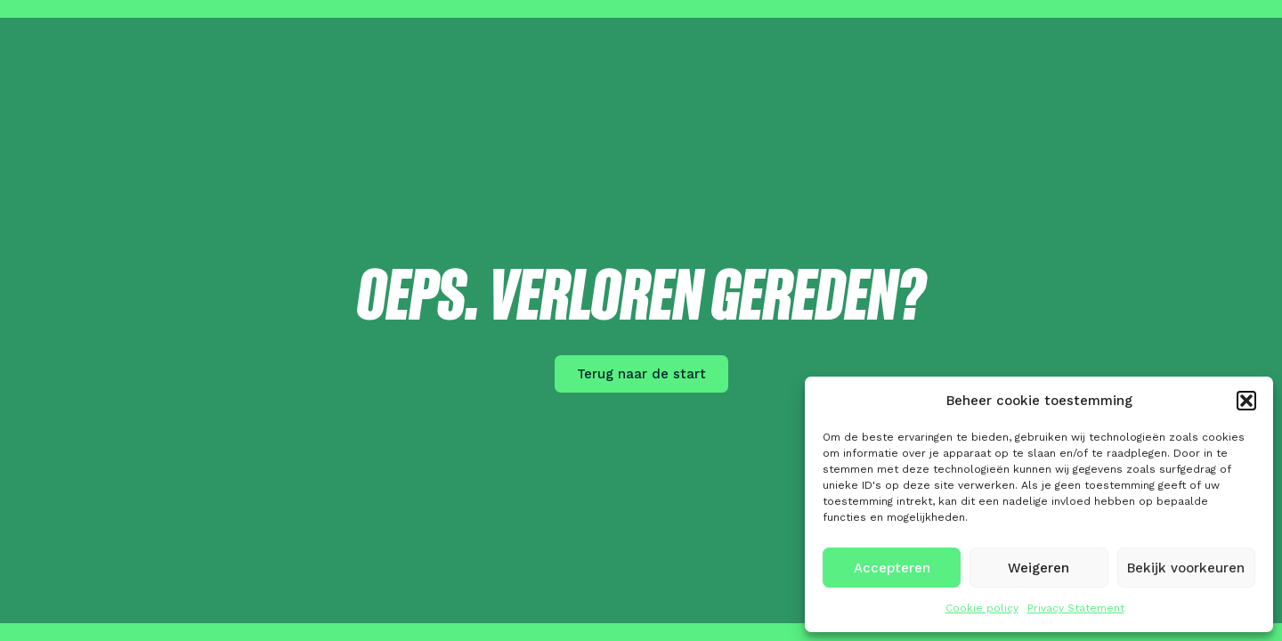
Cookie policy (981, 608)
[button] (1246, 401)
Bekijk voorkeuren (1186, 568)
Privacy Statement (1075, 608)
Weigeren (1038, 568)
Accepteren (892, 568)
